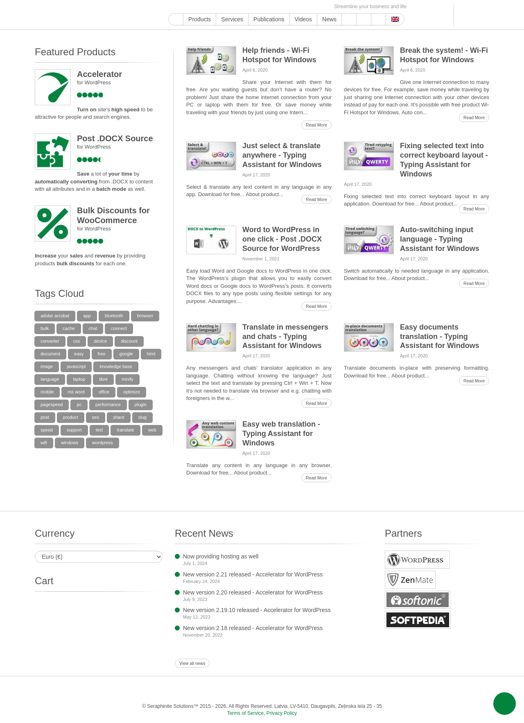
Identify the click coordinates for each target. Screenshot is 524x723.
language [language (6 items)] (50, 379)
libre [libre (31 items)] (103, 379)
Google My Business (173, 7)
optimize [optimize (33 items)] (131, 391)
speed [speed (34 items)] (47, 429)
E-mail (324, 7)
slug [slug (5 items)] (142, 417)
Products (199, 19)
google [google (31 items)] (126, 353)
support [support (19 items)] (74, 429)
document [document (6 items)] (50, 353)
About (363, 19)
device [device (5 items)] (100, 341)
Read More (316, 124)
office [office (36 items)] (104, 391)
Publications (269, 19)
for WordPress (94, 82)
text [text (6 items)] (99, 429)
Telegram (276, 7)
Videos (303, 19)
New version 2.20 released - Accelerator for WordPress (253, 592)
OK (305, 7)
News (329, 19)
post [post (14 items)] (45, 417)
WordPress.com (258, 7)
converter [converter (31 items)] (50, 341)
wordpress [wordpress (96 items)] (102, 442)
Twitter (201, 7)
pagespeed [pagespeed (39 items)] (52, 404)
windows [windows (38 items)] (69, 442)
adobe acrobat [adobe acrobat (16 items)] (55, 315)
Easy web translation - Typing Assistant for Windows (281, 433)
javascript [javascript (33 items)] (76, 366)
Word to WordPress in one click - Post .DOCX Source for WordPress (282, 239)
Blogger (267, 7)
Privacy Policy (282, 713)
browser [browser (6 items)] (145, 315)
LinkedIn (229, 7)
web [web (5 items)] (152, 429)
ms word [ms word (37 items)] (76, 391)
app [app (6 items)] (86, 315)
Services (232, 19)
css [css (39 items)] (76, 341)
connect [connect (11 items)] (119, 328)
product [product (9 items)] (70, 417)
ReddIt (220, 7)
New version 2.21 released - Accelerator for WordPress (253, 574)
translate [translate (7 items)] (125, 429)
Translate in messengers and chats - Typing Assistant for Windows (285, 336)
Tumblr (248, 7)
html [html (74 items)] (151, 353)
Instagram (211, 7)
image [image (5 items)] (47, 366)
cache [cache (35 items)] (69, 328)
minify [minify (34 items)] (127, 379)
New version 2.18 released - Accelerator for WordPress (253, 628)
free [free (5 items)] (102, 353)
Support (349, 19)
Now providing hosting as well (220, 556)
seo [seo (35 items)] (95, 417)
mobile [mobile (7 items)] (47, 391)
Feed (314, 7)
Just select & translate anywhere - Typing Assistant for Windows (282, 155)
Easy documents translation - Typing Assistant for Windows (439, 336)
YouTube (182, 7)
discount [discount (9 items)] (129, 341)
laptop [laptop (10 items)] (79, 379)
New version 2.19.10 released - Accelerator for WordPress (257, 610)
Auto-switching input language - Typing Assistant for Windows (439, 239)
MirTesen (295, 7)
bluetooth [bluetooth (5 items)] (114, 315)
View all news (192, 663)
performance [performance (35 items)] (108, 404)
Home (175, 19)
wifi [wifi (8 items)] (44, 442)
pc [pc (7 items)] (79, 404)
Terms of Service (245, 713)
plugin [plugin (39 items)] (141, 404)
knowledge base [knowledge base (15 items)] (115, 366)
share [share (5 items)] (118, 417)
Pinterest (239, 7)
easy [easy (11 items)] (79, 353)
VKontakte (286, 7)
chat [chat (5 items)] (93, 328)
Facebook (192, 7)
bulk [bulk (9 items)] (45, 328)
